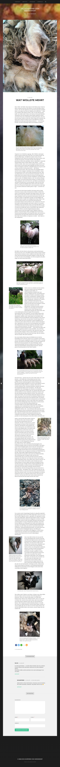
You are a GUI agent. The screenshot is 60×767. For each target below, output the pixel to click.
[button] (16, 645)
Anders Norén (32, 761)
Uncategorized (19, 649)
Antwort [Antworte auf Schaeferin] (19, 686)
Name (16, 717)
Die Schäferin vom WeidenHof (30, 10)
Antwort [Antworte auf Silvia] (17, 674)
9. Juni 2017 (21, 663)
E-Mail (32, 717)
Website (17, 723)
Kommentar (17, 699)
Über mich (24, 1)
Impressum (40, 1)
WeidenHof (32, 1)
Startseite (17, 1)
